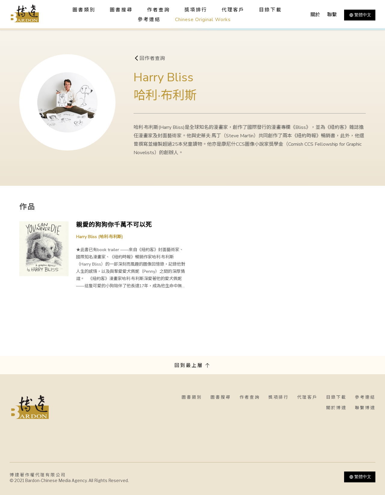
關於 (315, 14)
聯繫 (332, 14)
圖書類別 (192, 397)
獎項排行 (195, 10)
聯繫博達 (365, 408)
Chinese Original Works (203, 19)
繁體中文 (359, 15)
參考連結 (149, 19)
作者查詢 (158, 10)
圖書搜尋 (221, 397)
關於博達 (336, 408)
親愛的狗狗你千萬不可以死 (114, 225)
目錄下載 (270, 10)
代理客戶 (233, 10)
